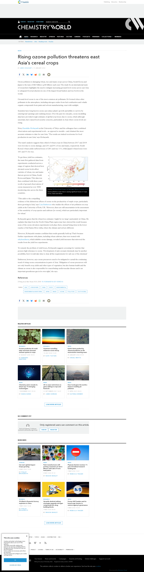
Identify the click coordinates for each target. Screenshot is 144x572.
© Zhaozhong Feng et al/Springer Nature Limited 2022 (70, 189)
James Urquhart (26, 68)
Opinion (21, 462)
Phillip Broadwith (23, 472)
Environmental (61, 287)
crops (51, 287)
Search (69, 22)
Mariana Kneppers (23, 358)
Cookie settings (15, 565)
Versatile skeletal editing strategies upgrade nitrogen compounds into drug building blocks (53, 504)
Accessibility (60, 549)
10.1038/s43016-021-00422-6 (52, 282)
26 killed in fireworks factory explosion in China (29, 502)
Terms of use (49, 549)
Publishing (107, 2)
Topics (37, 537)
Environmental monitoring (33, 291)
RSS (59, 537)
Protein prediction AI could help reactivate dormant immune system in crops (28, 350)
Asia (26, 287)
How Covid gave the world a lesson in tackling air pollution (77, 386)
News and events (50, 559)
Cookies (40, 549)
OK (15, 560)
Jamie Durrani (51, 394)
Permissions (69, 549)
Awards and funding (75, 559)
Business (22, 499)
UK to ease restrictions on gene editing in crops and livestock (52, 386)
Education (114, 2)
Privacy (33, 549)
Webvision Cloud (122, 570)
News (19, 51)
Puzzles (51, 41)
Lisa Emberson (45, 204)
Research (22, 346)
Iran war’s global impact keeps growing (27, 466)
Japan (47, 291)
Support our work (104, 559)
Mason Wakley (52, 476)
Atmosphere (34, 287)
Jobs (35, 41)
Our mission (38, 559)
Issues (43, 537)
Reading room (43, 41)
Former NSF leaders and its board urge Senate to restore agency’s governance (78, 503)
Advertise (29, 537)
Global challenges (90, 559)
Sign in (43, 430)
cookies (98, 566)
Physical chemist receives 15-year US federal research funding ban (78, 466)
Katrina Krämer (76, 394)
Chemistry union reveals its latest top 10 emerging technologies (28, 386)
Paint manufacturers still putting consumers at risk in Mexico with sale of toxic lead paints (52, 467)
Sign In (23, 22)
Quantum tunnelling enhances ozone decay (51, 349)
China (43, 287)
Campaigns (62, 559)
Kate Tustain (51, 356)
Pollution (71, 291)
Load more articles (53, 404)
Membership (122, 2)
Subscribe (40, 22)
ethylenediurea (23, 239)
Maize (54, 291)
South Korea (82, 291)
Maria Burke (26, 394)
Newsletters (29, 41)
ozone (62, 291)
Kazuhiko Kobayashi (30, 128)
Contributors (51, 537)
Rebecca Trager (76, 474)
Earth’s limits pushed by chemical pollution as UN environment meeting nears (77, 350)
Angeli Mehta (75, 358)
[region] (15, 552)
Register (31, 22)
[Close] (27, 536)
